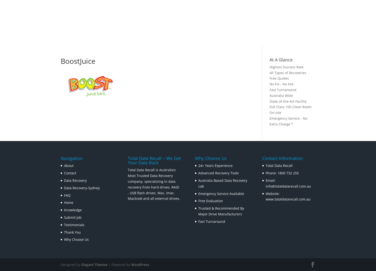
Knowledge (73, 210)
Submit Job (73, 217)
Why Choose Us (76, 239)
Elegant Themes (95, 264)
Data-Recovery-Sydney (82, 188)
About (69, 165)
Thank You (72, 232)
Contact (70, 173)
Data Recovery (75, 180)
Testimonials (74, 225)
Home (68, 202)
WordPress (140, 264)
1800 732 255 (288, 173)
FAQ (67, 195)
